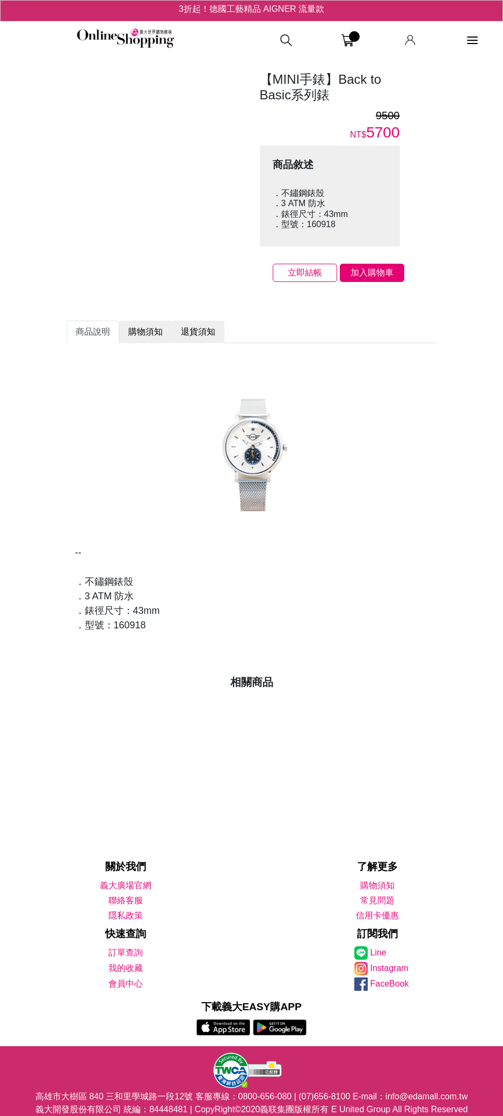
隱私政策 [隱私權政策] (125, 915)
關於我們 (125, 866)
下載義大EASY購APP (251, 1006)
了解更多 (377, 866)
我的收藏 (125, 968)
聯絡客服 (125, 900)
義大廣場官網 (125, 885)
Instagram (389, 968)
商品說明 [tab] (93, 331)
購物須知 (377, 885)
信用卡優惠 (377, 915)
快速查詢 (125, 933)
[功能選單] (472, 40)
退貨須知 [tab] (198, 331)
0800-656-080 (265, 1096)
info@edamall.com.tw (426, 1096)
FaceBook (389, 983)
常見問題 (377, 900)
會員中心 (125, 983)
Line (378, 952)
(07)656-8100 (324, 1096)
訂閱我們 (377, 933)
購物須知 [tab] (145, 331)
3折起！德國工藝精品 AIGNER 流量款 (251, 10)
